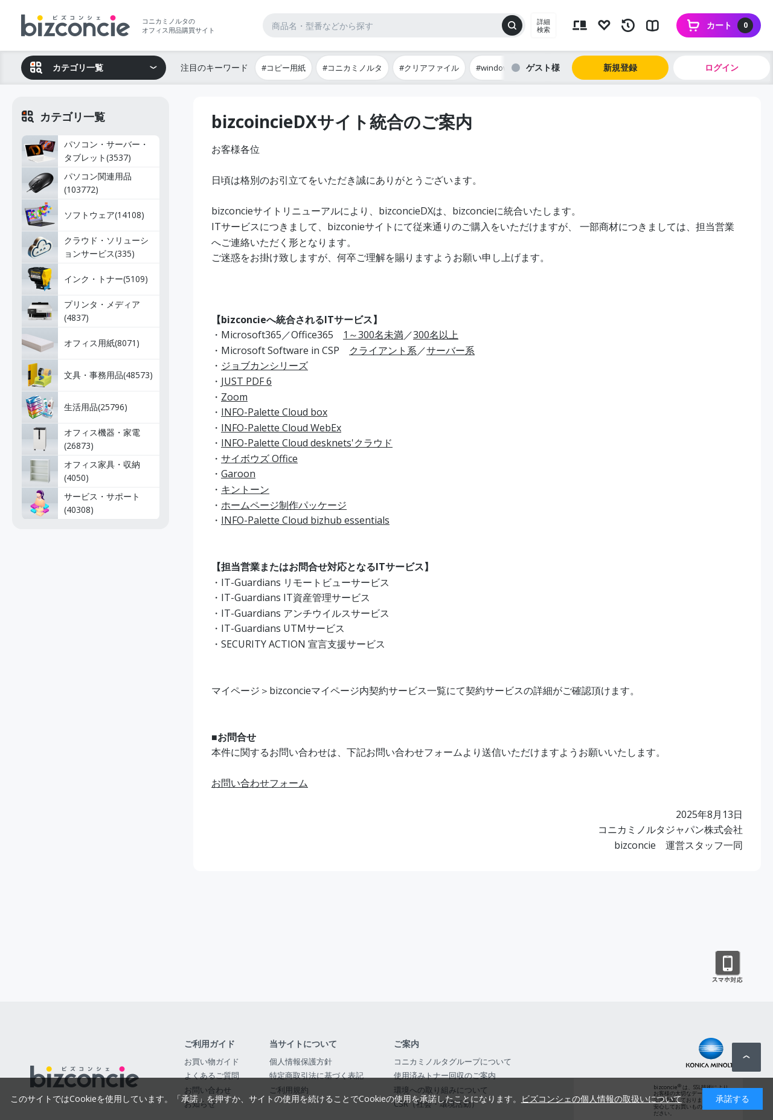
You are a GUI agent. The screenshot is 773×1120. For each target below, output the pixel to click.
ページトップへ (746, 1057)
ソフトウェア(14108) (83, 215)
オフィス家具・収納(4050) (81, 471)
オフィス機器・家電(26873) (81, 439)
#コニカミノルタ (352, 67)
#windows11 (499, 67)
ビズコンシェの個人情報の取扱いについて (601, 1098)
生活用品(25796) (74, 407)
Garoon (238, 473)
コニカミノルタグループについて (453, 1061)
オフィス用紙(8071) (81, 343)
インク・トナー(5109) (85, 279)
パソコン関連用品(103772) (77, 183)
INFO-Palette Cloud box (274, 412)
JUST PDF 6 (246, 381)
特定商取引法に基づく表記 (316, 1075)
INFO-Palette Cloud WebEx (281, 427)
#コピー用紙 (283, 67)
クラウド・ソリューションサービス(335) (85, 247)
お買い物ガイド (211, 1061)
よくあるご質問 (211, 1075)
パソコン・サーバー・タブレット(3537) (85, 151)
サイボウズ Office (259, 458)
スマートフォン (727, 967)
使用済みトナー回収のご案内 (445, 1075)
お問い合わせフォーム (259, 783)
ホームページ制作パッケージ (284, 505)
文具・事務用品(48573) (87, 375)
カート (730, 25)
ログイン (722, 67)
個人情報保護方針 (300, 1061)
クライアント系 (383, 350)
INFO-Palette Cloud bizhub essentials (305, 520)
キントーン (245, 489)
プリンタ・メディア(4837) (81, 311)
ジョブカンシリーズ (264, 365)
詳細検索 (543, 25)
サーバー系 (450, 350)
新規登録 (620, 67)
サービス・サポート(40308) (81, 503)
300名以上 (435, 334)
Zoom (234, 397)
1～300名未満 (373, 334)
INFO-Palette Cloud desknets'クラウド (307, 442)
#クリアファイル (429, 67)
